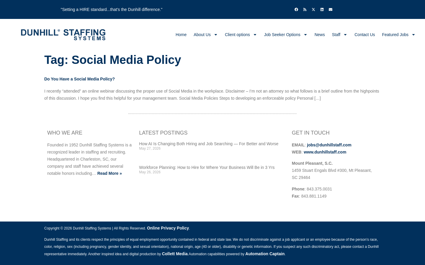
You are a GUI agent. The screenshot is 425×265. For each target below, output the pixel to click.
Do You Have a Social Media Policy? (79, 79)
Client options (241, 35)
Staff (340, 35)
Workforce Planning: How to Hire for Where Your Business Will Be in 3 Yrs (206, 167)
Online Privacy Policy (168, 228)
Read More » (109, 173)
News (320, 34)
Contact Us (364, 34)
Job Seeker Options (286, 35)
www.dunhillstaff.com (325, 152)
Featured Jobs (399, 35)
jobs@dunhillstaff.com (329, 145)
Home (181, 34)
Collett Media (175, 253)
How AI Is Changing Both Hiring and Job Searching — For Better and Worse (208, 143)
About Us (206, 35)
